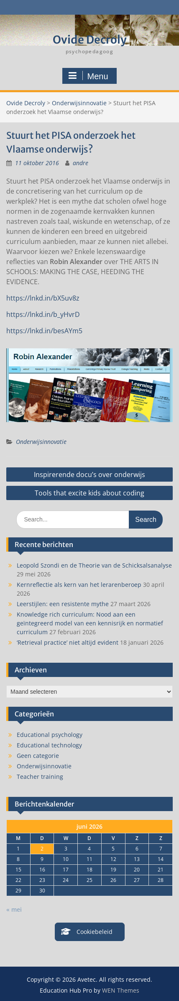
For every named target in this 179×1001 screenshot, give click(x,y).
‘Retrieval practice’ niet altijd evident (67, 642)
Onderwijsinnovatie (79, 103)
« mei (14, 909)
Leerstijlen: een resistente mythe (63, 604)
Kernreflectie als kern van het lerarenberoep (79, 585)
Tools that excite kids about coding (89, 493)
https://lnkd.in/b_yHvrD (43, 314)
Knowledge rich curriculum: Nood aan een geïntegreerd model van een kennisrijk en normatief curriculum (90, 623)
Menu (88, 76)
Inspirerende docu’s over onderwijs (89, 474)
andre (80, 163)
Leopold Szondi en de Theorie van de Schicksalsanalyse (94, 565)
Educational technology (49, 745)
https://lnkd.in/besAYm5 (44, 330)
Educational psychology (49, 735)
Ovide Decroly (90, 40)
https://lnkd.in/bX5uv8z (42, 298)
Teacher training (40, 777)
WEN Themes (120, 990)
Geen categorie (38, 756)
